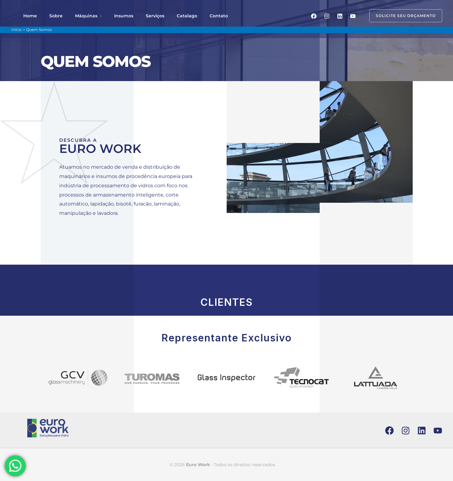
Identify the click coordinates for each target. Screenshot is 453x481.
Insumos (106, 16)
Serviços (132, 16)
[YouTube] (353, 16)
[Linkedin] (340, 16)
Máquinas (74, 16)
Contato (186, 16)
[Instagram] (327, 16)
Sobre (48, 16)
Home (27, 16)
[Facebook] (314, 16)
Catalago (159, 16)
